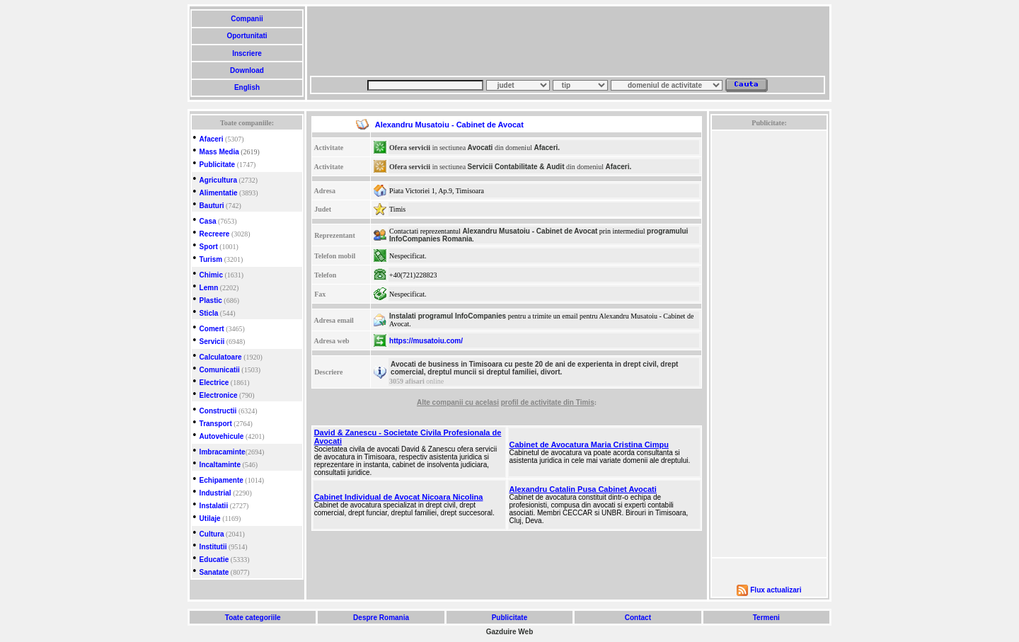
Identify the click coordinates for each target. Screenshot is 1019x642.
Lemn (209, 288)
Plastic (211, 300)
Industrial (215, 493)
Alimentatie (219, 193)
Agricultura (218, 180)
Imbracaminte (223, 452)
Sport (209, 247)
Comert (212, 329)
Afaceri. (547, 147)
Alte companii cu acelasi (458, 402)
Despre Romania (380, 617)
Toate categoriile (252, 617)
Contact (638, 617)
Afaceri (212, 139)
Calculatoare (221, 357)
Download (246, 70)
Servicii (212, 341)
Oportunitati (247, 36)
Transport (216, 424)
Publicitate (218, 164)
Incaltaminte (220, 465)
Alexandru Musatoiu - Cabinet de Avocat (529, 231)
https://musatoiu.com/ (426, 341)
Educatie (214, 559)
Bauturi (212, 206)
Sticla (209, 313)
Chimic (211, 275)
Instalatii (214, 506)
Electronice (219, 395)
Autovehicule (222, 436)
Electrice (214, 382)
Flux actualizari (775, 590)
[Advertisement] (567, 41)
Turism (211, 259)
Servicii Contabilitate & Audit (516, 167)
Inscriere (246, 53)
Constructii (218, 411)
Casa (208, 221)
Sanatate (214, 572)
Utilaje (210, 518)
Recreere (215, 234)
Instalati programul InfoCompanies (447, 316)
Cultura (212, 534)
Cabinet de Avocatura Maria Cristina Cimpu (589, 444)
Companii (247, 19)
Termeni (766, 617)
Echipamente (221, 480)
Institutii (213, 547)
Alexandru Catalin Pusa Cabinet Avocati (583, 489)
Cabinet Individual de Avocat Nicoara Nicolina (398, 497)
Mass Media (219, 152)
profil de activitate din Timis (547, 402)
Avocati (480, 147)
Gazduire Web (510, 632)
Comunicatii (220, 370)
